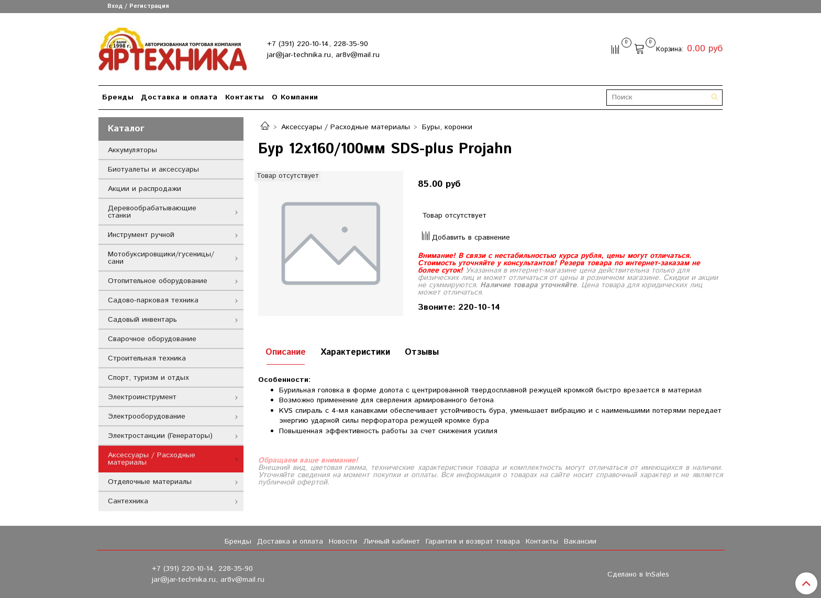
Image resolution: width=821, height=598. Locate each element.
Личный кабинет (391, 541)
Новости (343, 541)
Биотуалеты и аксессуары (153, 169)
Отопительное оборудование (157, 281)
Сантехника (128, 501)
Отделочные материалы (150, 482)
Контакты (244, 97)
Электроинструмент (142, 397)
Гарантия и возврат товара (473, 541)
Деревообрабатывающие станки (152, 212)
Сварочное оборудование (152, 339)
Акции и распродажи (144, 189)
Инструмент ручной (141, 235)
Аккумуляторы (132, 150)
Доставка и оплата (179, 97)
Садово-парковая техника (153, 300)
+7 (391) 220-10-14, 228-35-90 (317, 44)
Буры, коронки (447, 127)
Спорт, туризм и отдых (148, 378)
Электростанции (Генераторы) (160, 436)
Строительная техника (147, 358)
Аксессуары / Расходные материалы (345, 127)
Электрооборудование (146, 416)
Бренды (118, 97)
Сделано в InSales (638, 574)
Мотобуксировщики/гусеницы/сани (161, 258)
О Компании (295, 97)
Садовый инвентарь (142, 319)
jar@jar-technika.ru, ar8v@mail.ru (323, 55)
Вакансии (580, 541)
